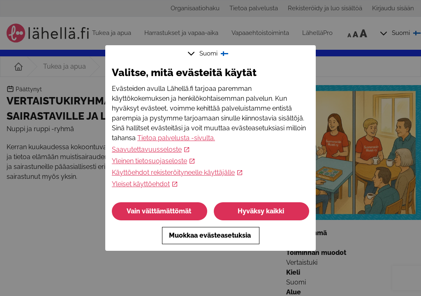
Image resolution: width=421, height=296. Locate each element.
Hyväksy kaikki (262, 211)
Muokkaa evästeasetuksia (210, 235)
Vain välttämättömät (160, 211)
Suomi (208, 53)
